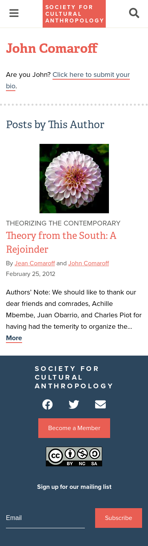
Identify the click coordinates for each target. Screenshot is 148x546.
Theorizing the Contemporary (63, 223)
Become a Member (74, 428)
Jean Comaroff (35, 263)
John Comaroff (88, 263)
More (14, 338)
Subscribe (118, 518)
